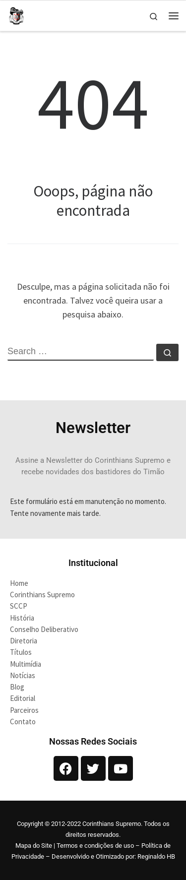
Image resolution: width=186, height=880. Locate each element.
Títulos (21, 652)
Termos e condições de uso (95, 845)
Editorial (22, 698)
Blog (17, 686)
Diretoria (23, 640)
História (22, 618)
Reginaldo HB (156, 856)
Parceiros (24, 710)
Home (19, 583)
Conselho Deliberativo (44, 629)
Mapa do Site (33, 845)
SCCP (18, 606)
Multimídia (25, 664)
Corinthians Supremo (42, 594)
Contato (23, 721)
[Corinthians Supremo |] (16, 14)
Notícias (22, 675)
